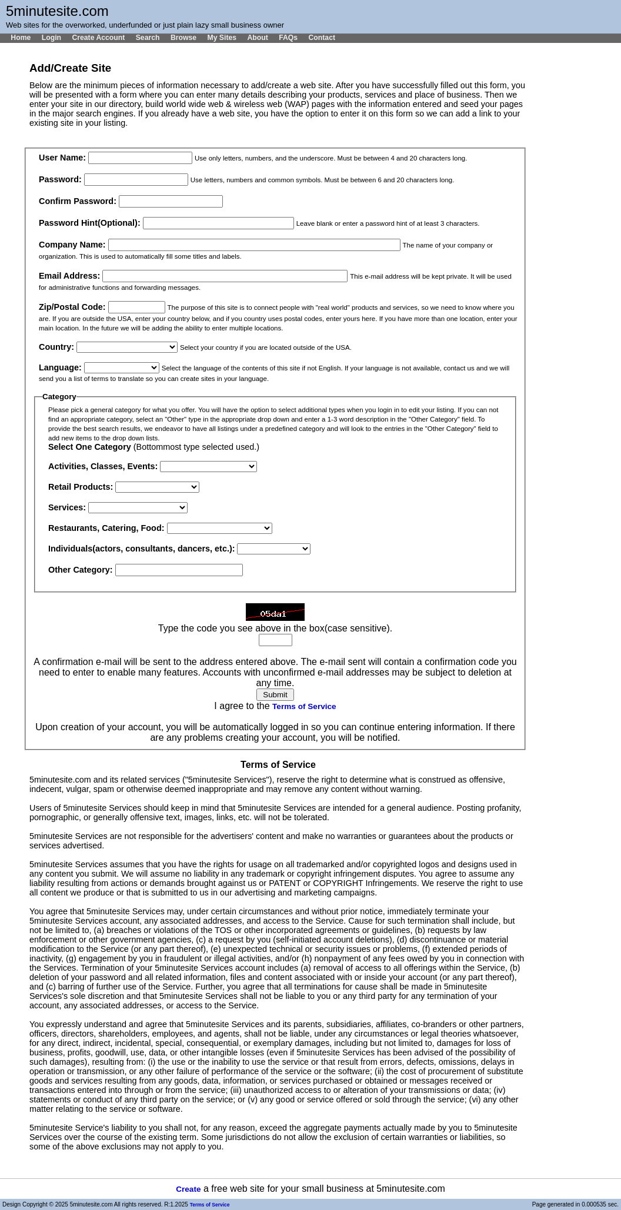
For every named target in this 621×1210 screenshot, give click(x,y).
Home (21, 38)
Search (148, 38)
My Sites (221, 38)
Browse (183, 38)
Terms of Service (304, 706)
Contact (321, 38)
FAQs (288, 38)
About (257, 38)
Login (51, 38)
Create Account (98, 38)
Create (188, 1189)
